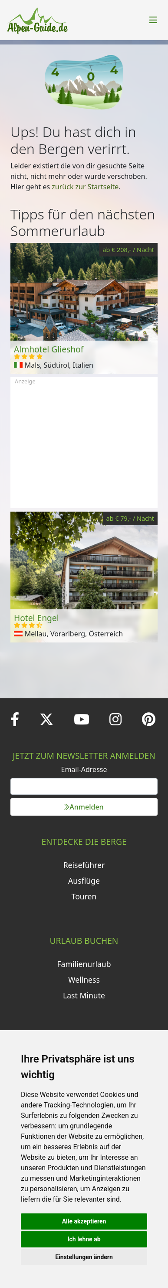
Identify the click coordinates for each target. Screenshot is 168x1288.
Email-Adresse (84, 769)
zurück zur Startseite (85, 186)
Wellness (84, 979)
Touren (84, 896)
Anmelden (83, 807)
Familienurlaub (84, 964)
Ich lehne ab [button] (83, 1239)
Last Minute (84, 995)
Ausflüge (84, 880)
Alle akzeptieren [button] (84, 1221)
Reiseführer (84, 865)
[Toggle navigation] (153, 20)
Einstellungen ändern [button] (84, 1257)
